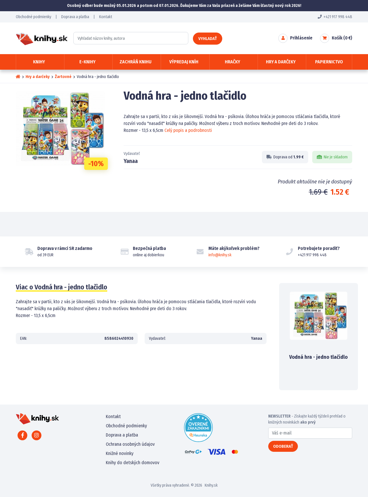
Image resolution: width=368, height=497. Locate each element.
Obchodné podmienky (33, 16)
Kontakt (105, 16)
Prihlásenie (301, 38)
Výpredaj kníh (183, 62)
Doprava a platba (75, 16)
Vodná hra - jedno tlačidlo (318, 357)
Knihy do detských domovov (132, 462)
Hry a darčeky (38, 76)
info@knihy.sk (219, 255)
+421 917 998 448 (335, 16)
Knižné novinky (119, 453)
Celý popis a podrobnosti (188, 130)
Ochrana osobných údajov (130, 444)
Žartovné (63, 76)
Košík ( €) (342, 38)
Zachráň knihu (136, 62)
